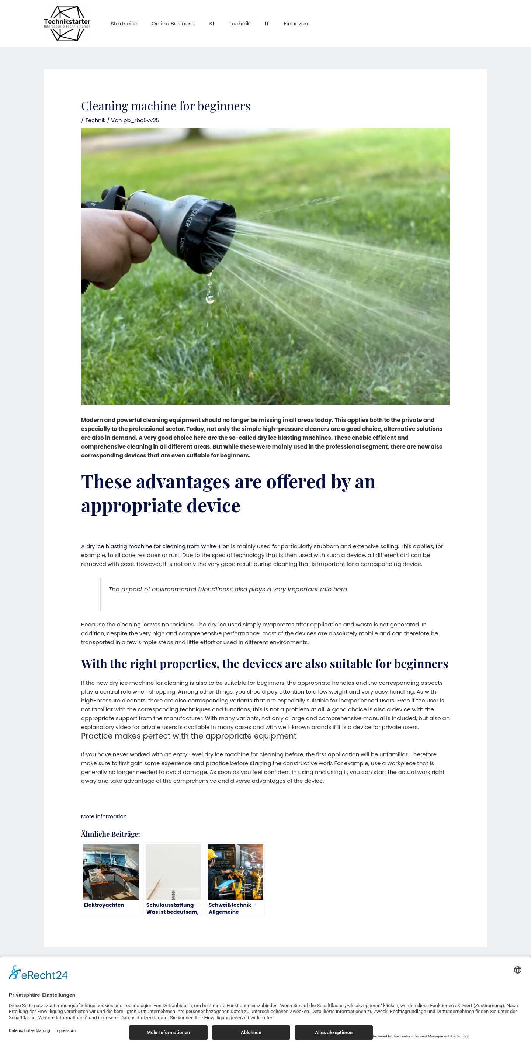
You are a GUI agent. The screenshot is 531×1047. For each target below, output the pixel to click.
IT (250, 23)
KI (202, 23)
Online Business (167, 23)
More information (105, 816)
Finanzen (275, 23)
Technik (226, 23)
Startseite (122, 23)
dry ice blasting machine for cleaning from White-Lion (160, 546)
